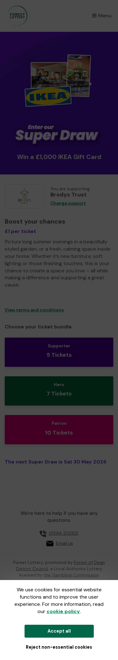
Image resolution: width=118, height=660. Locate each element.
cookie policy (63, 611)
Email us (64, 543)
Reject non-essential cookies (59, 647)
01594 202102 (63, 533)
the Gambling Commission (71, 575)
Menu (102, 15)
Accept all (59, 631)
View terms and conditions (34, 310)
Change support (68, 203)
